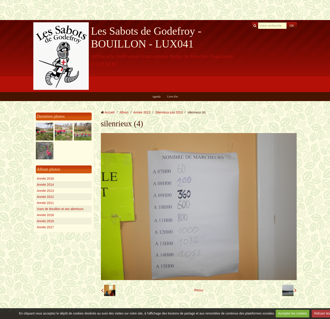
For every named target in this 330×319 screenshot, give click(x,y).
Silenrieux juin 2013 (169, 112)
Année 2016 (45, 178)
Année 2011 (45, 203)
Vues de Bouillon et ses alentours (60, 209)
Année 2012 (45, 197)
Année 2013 (45, 190)
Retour (198, 290)
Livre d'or (172, 96)
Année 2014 (45, 184)
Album (123, 112)
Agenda (156, 96)
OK (291, 25)
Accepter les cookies (292, 313)
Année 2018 (45, 215)
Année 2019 (45, 221)
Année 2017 (45, 227)
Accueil (110, 112)
